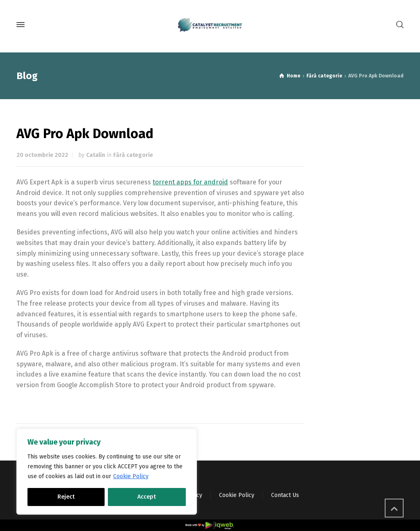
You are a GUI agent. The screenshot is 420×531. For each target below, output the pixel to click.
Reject (66, 496)
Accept (146, 496)
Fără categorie (133, 155)
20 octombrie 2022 (42, 155)
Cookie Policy (130, 476)
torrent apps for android (190, 182)
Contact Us (285, 495)
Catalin (95, 155)
